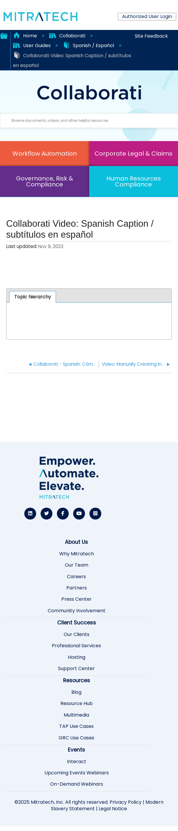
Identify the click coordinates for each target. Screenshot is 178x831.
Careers (76, 576)
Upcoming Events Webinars (76, 773)
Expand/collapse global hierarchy (4, 35)
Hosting (76, 657)
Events (76, 749)
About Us (76, 542)
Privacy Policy (126, 802)
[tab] (32, 297)
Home (25, 35)
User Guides (32, 45)
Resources (76, 680)
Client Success (76, 622)
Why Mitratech (76, 554)
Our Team (76, 565)
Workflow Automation (44, 153)
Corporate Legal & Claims (133, 153)
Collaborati (67, 35)
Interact (76, 761)
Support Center (76, 668)
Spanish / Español (89, 45)
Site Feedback (151, 36)
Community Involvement (76, 611)
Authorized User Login (147, 16)
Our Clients (76, 634)
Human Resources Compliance (133, 181)
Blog (76, 692)
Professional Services (76, 646)
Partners (76, 588)
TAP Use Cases (76, 726)
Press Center (76, 599)
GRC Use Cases (76, 738)
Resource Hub (76, 703)
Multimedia (76, 715)
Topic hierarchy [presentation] (32, 296)
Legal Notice (113, 808)
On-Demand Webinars (76, 784)
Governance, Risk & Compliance (44, 181)
